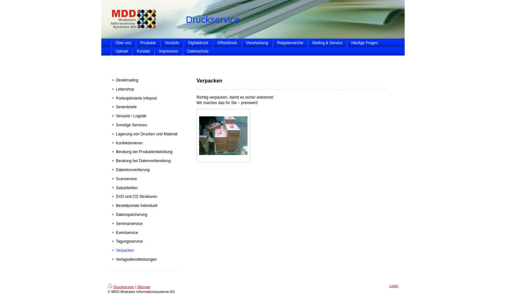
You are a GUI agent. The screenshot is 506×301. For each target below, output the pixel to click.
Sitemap (143, 287)
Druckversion (121, 287)
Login (394, 286)
